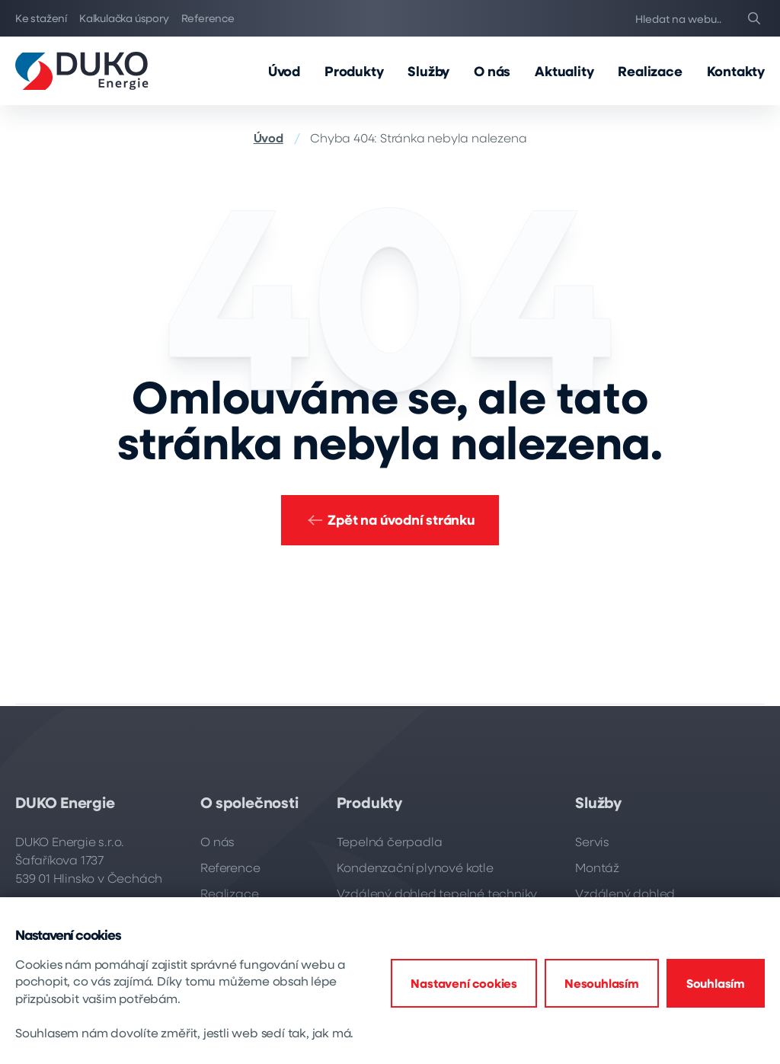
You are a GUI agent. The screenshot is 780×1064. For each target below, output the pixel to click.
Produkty (353, 70)
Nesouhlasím (601, 983)
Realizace (650, 70)
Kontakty (736, 70)
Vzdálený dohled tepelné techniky (437, 893)
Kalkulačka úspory (124, 18)
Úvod (284, 70)
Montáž (597, 867)
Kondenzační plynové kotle (415, 867)
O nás (492, 70)
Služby (428, 70)
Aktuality (564, 70)
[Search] (754, 18)
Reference (208, 18)
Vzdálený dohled (625, 893)
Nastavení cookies (464, 983)
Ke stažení (41, 18)
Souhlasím (715, 983)
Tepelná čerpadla (390, 841)
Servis (592, 841)
